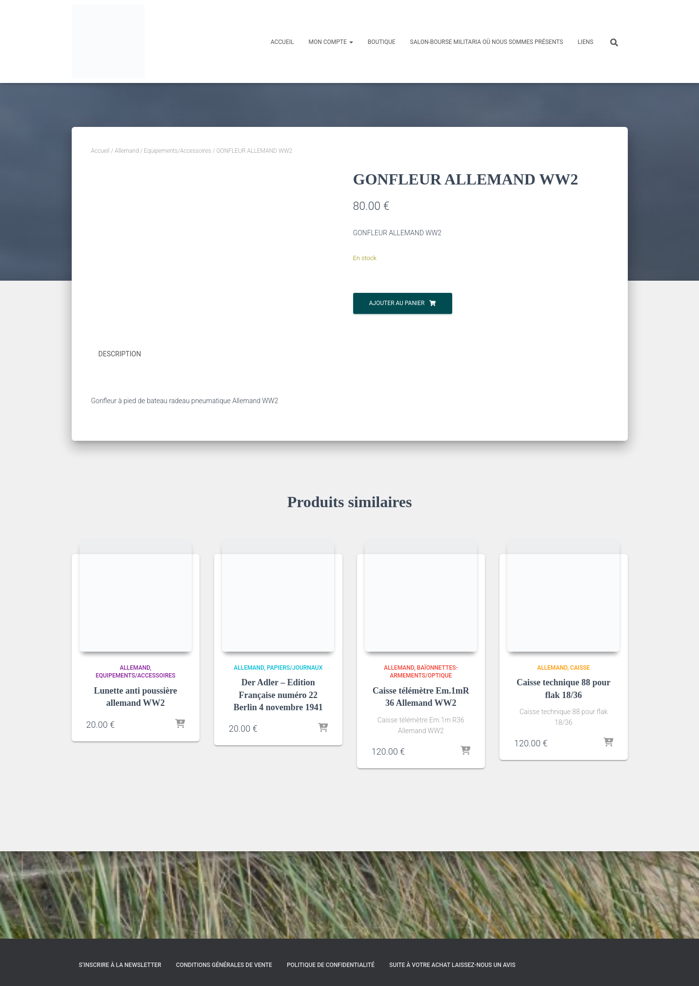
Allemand (127, 150)
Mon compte (330, 42)
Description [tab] (120, 442)
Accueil (282, 42)
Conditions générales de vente (224, 965)
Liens (585, 42)
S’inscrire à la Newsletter (120, 965)
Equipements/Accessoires (177, 150)
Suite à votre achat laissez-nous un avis (452, 965)
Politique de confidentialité (331, 965)
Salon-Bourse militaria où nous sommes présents (486, 42)
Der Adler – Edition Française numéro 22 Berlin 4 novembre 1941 (278, 782)
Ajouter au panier (397, 303)
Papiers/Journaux (294, 754)
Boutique (382, 42)
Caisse (580, 754)
